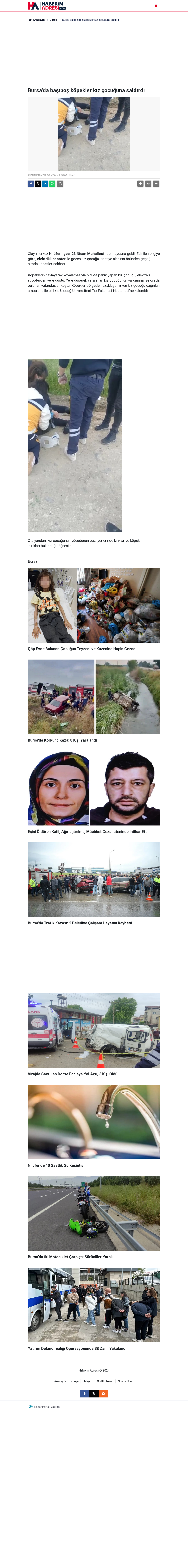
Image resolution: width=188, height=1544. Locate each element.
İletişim (87, 1381)
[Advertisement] (94, 54)
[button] (140, 184)
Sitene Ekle (125, 1381)
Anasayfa (36, 19)
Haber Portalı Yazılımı (47, 1406)
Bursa (53, 19)
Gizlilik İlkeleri (105, 1381)
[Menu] (156, 5)
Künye (75, 1381)
